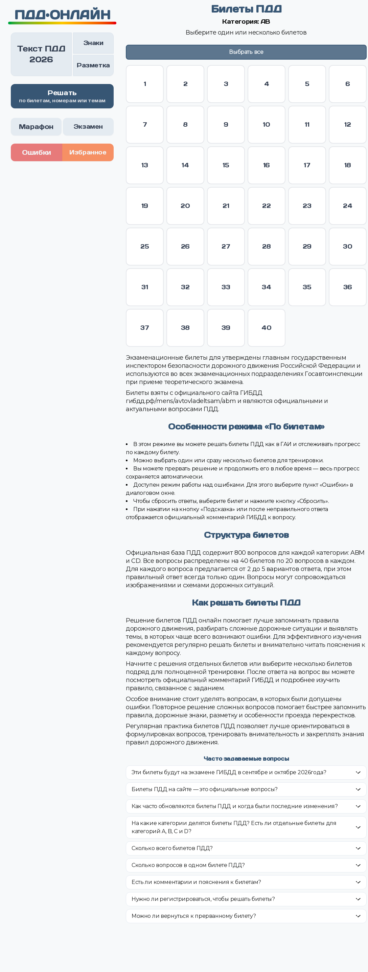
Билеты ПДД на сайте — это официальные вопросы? (205, 789)
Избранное (87, 152)
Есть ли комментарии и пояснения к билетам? (196, 882)
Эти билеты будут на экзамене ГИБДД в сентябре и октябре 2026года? (229, 772)
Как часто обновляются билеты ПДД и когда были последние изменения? (235, 806)
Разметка (93, 65)
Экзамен (88, 126)
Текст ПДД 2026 (41, 54)
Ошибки (36, 152)
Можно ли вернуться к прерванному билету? (194, 916)
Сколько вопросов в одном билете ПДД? (188, 865)
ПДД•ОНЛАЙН (62, 15)
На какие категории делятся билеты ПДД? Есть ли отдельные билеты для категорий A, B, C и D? (234, 827)
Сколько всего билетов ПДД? (172, 848)
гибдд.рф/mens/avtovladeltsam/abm (181, 401)
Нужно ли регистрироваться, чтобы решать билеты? (203, 899)
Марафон (36, 126)
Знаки (94, 43)
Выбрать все (246, 52)
